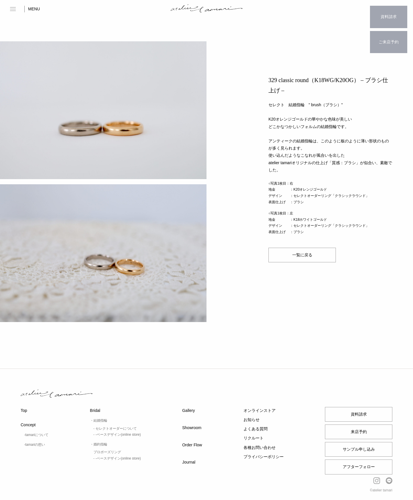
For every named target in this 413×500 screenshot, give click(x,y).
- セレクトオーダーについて (115, 429)
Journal (188, 462)
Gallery (188, 410)
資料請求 (389, 13)
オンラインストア (259, 410)
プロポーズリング (107, 452)
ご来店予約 (389, 30)
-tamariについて (36, 435)
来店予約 (359, 431)
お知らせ (251, 419)
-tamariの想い (34, 445)
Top (24, 410)
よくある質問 (255, 429)
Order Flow (192, 445)
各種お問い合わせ (259, 447)
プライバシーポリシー (263, 456)
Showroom (191, 427)
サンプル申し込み (359, 449)
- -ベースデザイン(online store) (117, 435)
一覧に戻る (302, 255)
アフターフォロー (359, 466)
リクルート (253, 438)
